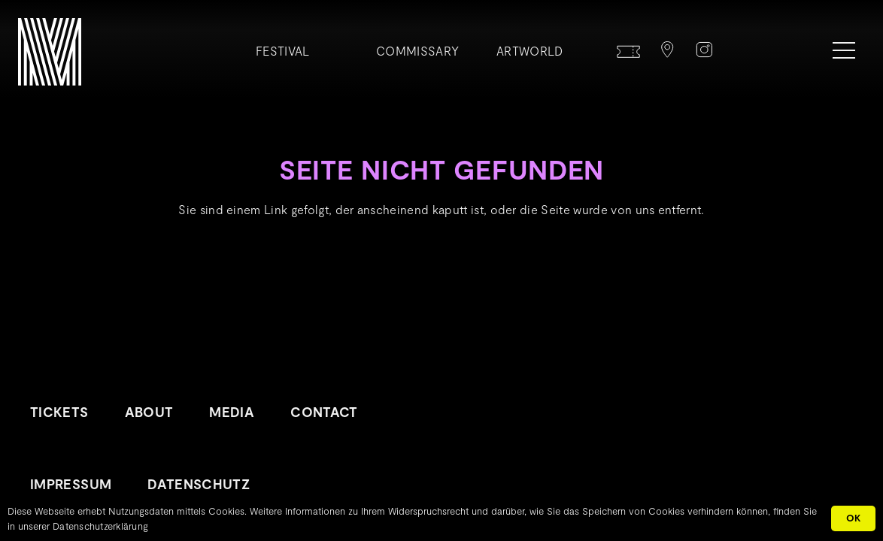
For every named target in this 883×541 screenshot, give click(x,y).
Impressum (70, 484)
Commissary (417, 51)
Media (231, 411)
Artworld (529, 51)
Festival (283, 51)
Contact (324, 411)
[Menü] (844, 50)
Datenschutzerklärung (100, 526)
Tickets (59, 411)
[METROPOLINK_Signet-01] (49, 52)
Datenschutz (198, 484)
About (149, 411)
